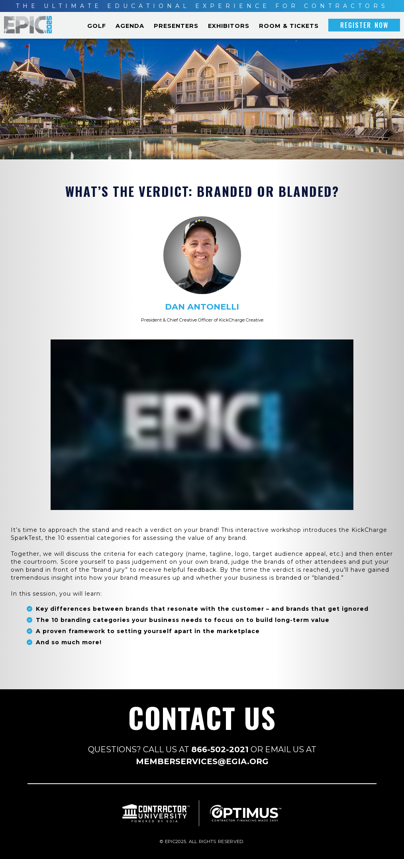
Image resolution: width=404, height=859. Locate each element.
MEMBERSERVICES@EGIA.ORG (202, 761)
